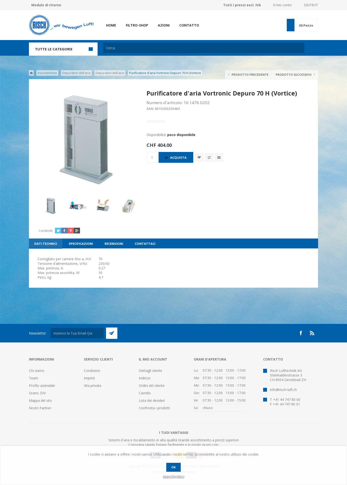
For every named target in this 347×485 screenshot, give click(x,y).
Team (33, 378)
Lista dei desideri (152, 400)
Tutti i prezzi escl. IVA (242, 5)
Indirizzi (144, 378)
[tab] (45, 244)
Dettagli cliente (150, 370)
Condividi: (46, 230)
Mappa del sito (40, 400)
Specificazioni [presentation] (81, 243)
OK (173, 467)
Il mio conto (282, 5)
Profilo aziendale (42, 385)
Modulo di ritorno (46, 5)
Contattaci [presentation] (145, 243)
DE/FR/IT (311, 5)
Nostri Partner (40, 408)
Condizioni (92, 370)
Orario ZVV (37, 393)
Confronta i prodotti (154, 408)
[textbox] (203, 48)
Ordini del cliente (152, 385)
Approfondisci (173, 476)
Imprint (89, 378)
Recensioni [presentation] (114, 243)
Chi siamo (36, 370)
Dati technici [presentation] (45, 243)
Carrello (145, 393)
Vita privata (92, 385)
